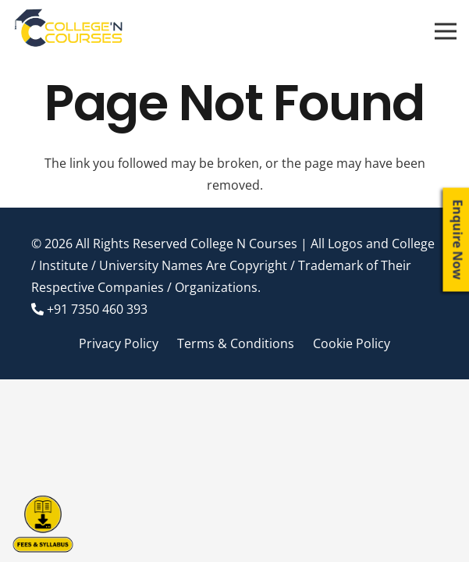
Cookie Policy (351, 343)
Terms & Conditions (235, 343)
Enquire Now (458, 240)
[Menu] (446, 31)
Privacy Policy (118, 343)
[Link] (69, 31)
